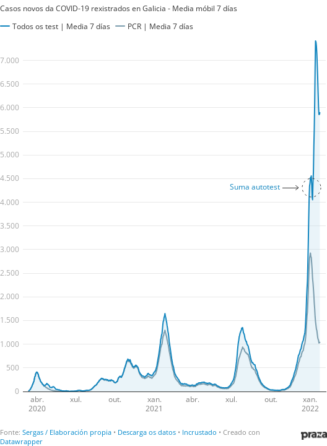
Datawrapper (21, 441)
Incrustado (199, 432)
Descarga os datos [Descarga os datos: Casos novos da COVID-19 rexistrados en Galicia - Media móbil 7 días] (147, 432)
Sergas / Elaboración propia (66, 432)
